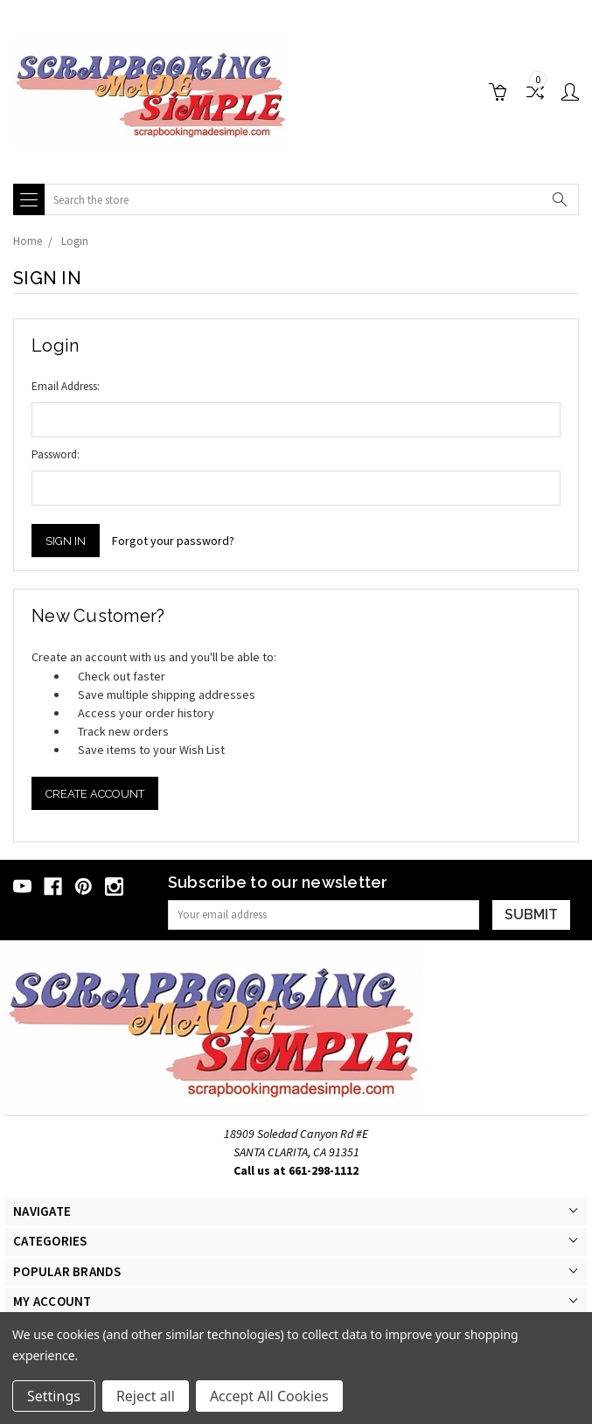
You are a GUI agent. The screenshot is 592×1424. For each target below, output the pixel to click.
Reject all (145, 1396)
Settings (53, 1396)
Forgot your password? (173, 540)
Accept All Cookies (269, 1396)
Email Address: (65, 386)
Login (74, 241)
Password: (55, 454)
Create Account (94, 793)
